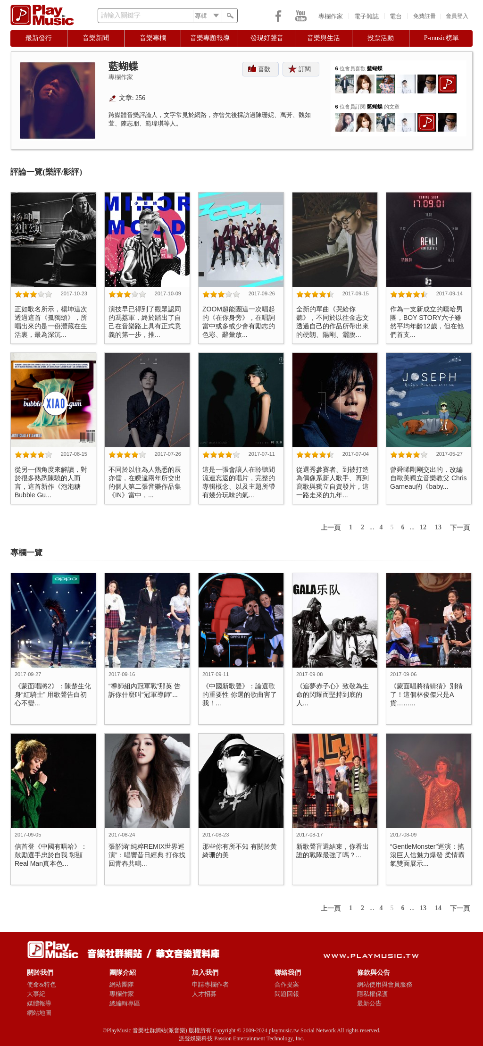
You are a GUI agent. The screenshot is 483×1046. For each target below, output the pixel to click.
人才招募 (204, 993)
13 (438, 527)
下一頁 (460, 527)
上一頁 (331, 527)
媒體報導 (39, 1003)
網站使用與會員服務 (384, 984)
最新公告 (369, 1003)
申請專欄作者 (210, 984)
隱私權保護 (372, 993)
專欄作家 (330, 16)
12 (423, 527)
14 (438, 908)
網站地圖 (39, 1012)
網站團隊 (121, 984)
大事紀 (36, 993)
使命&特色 (41, 984)
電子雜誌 (366, 16)
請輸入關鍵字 (121, 15)
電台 (396, 16)
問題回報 (287, 993)
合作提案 (287, 984)
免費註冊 (424, 16)
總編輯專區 (124, 1003)
